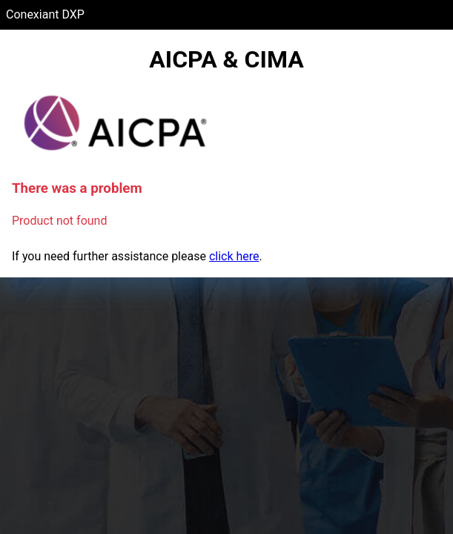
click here (234, 256)
